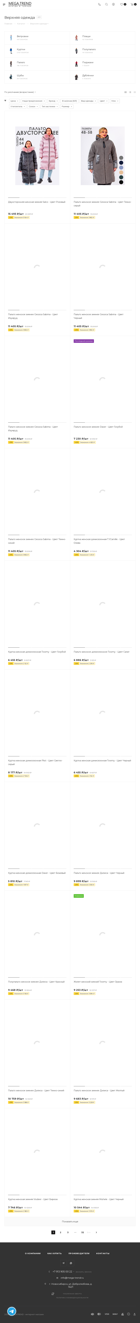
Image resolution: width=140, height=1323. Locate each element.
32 (82, 1232)
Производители (79, 1253)
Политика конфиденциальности (72, 1298)
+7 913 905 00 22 (62, 1272)
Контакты (102, 1253)
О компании (33, 1253)
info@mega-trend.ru (72, 1277)
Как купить (54, 1253)
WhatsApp (71, 1263)
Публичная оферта (72, 1294)
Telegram (63, 1263)
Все (89, 1232)
